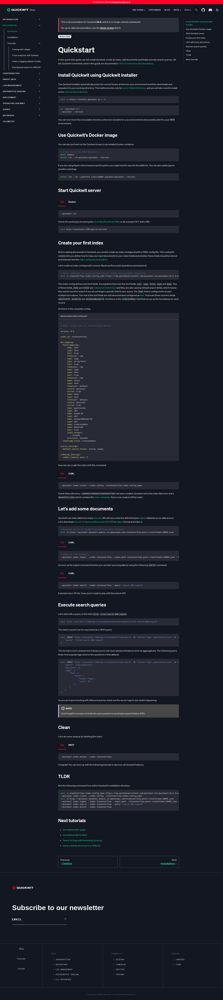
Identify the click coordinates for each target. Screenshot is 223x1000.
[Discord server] (210, 10)
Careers (180, 959)
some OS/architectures (134, 88)
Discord (120, 959)
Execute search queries (196, 46)
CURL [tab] (71, 473)
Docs (21, 10)
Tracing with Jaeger (21, 49)
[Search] (196, 10)
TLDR (188, 55)
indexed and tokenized (105, 287)
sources (97, 518)
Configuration (11, 73)
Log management (12, 85)
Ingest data (9, 79)
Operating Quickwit (14, 103)
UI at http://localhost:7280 (107, 221)
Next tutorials (192, 59)
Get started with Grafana (75, 835)
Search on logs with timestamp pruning (82, 840)
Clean (188, 51)
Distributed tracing (14, 91)
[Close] (219, 2)
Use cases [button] (138, 10)
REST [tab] (71, 744)
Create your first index (195, 38)
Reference (9, 115)
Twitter (120, 969)
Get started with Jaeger (74, 829)
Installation (12, 37)
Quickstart (12, 31)
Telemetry (9, 121)
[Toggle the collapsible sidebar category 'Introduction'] (39, 19)
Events (21, 968)
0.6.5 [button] (187, 10)
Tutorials (11, 43)
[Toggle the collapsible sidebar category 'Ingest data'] (39, 79)
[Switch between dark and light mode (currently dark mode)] (217, 10)
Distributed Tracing (67, 974)
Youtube (120, 974)
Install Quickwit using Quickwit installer (199, 23)
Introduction (10, 19)
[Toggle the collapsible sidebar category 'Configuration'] (39, 73)
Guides (6, 109)
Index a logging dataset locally (26, 61)
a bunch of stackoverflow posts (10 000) (94, 521)
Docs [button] (176, 10)
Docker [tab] (72, 201)
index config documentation (93, 259)
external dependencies (75, 91)
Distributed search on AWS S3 (26, 67)
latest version (107, 27)
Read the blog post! (122, 2)
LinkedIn (121, 964)
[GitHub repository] (203, 10)
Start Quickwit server (195, 33)
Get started (10, 25)
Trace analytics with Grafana (25, 55)
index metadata (102, 497)
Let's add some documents (198, 42)
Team (178, 964)
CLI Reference (64, 979)
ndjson (142, 518)
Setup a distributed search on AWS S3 (81, 845)
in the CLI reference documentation (135, 63)
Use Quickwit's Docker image (198, 29)
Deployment (9, 97)
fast (142, 295)
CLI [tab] (62, 201)
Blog (167, 10)
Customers (155, 10)
